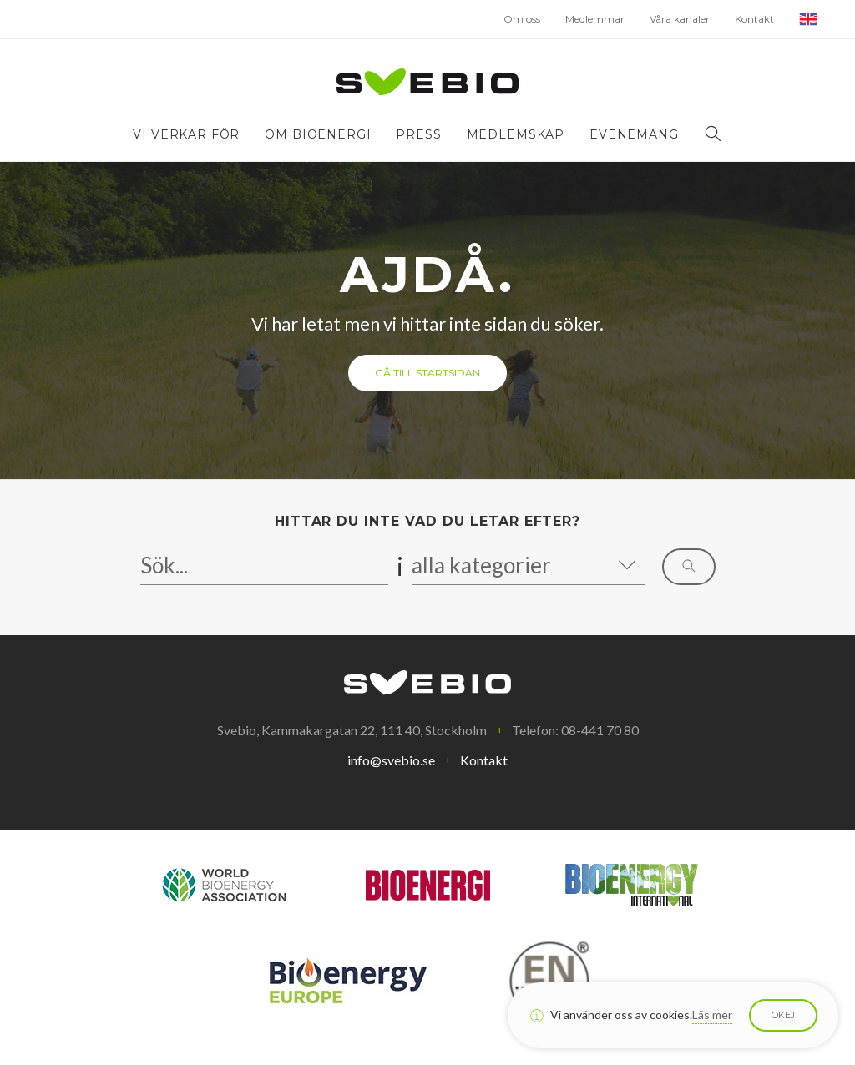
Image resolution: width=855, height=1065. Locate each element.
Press (418, 134)
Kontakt (754, 19)
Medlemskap (515, 134)
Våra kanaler (680, 19)
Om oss (521, 19)
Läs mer (712, 1014)
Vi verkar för (186, 134)
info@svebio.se (391, 760)
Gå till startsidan (427, 372)
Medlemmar (595, 19)
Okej (783, 1015)
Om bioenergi (318, 134)
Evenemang (634, 134)
